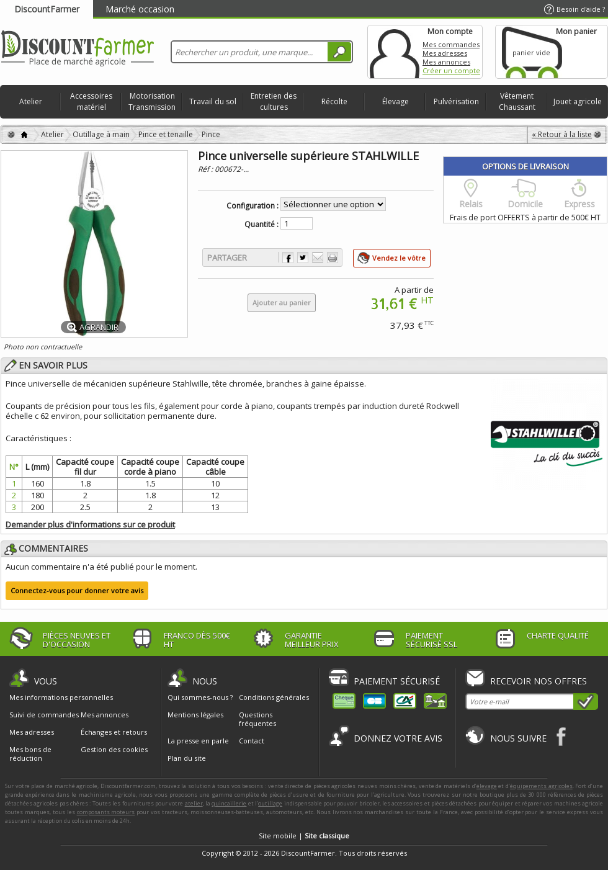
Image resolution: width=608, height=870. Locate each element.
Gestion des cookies (114, 749)
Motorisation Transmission (152, 101)
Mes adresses (444, 53)
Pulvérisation (456, 101)
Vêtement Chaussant (517, 101)
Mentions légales (195, 714)
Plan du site (187, 758)
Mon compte (394, 51)
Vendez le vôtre (399, 257)
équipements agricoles (541, 786)
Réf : (206, 169)
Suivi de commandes (44, 715)
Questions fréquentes (257, 719)
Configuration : (252, 206)
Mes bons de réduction (30, 754)
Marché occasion (139, 9)
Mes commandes (451, 44)
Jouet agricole (577, 101)
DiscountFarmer (46, 9)
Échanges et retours (114, 732)
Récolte (334, 101)
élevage (486, 786)
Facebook (562, 736)
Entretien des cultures (274, 101)
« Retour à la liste (562, 134)
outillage (270, 803)
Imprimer (332, 257)
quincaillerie (229, 803)
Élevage (395, 101)
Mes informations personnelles (61, 697)
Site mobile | (304, 835)
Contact (251, 740)
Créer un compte (451, 70)
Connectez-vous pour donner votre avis (77, 590)
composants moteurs (106, 812)
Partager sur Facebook (287, 257)
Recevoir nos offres (538, 681)
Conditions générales (274, 697)
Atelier (30, 101)
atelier (194, 803)
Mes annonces (446, 61)
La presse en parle (198, 740)
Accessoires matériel (91, 101)
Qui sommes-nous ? (200, 697)
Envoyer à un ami (317, 257)
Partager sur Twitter (302, 257)
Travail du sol (212, 101)
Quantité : (261, 225)
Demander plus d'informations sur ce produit (90, 524)
